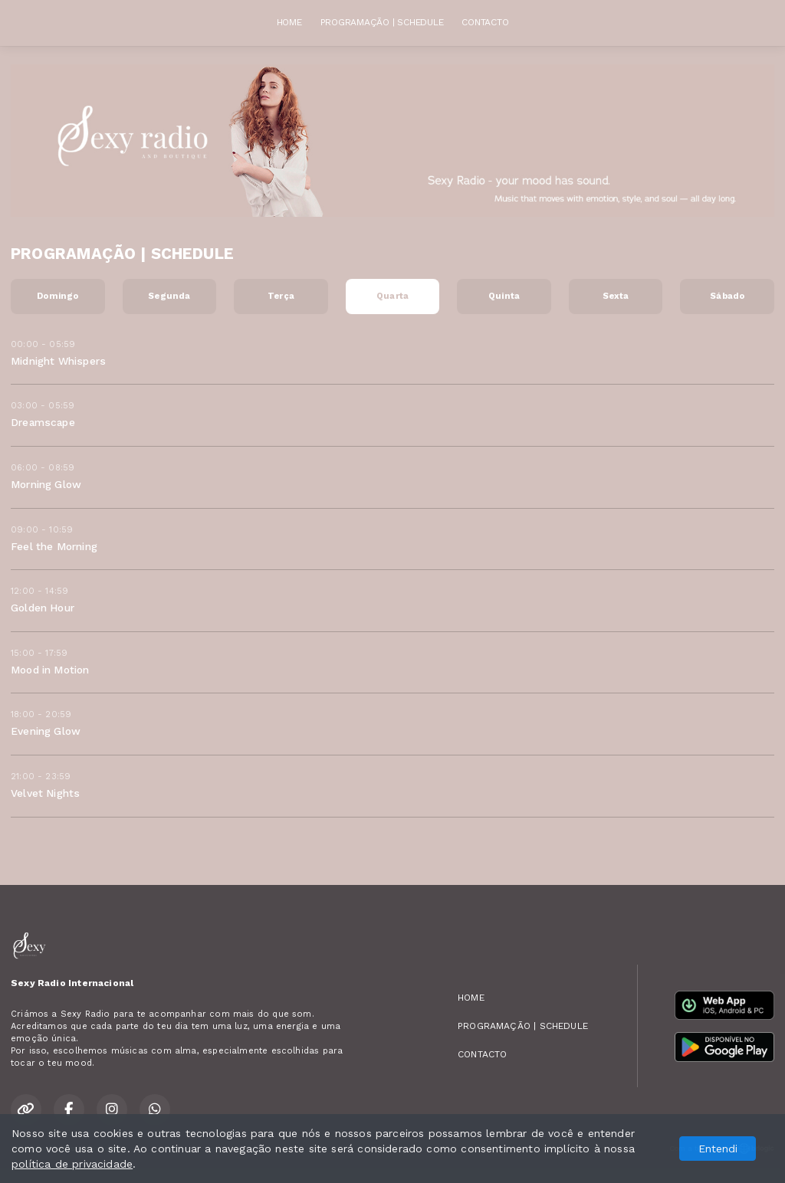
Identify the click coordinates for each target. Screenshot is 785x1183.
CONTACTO (484, 22)
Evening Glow (45, 731)
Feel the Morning (54, 546)
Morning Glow (46, 484)
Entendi (717, 1148)
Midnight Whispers (58, 361)
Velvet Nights (45, 793)
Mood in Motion (50, 670)
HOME (289, 22)
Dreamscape (43, 422)
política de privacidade (72, 1164)
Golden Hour (42, 607)
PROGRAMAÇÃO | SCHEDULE (382, 22)
